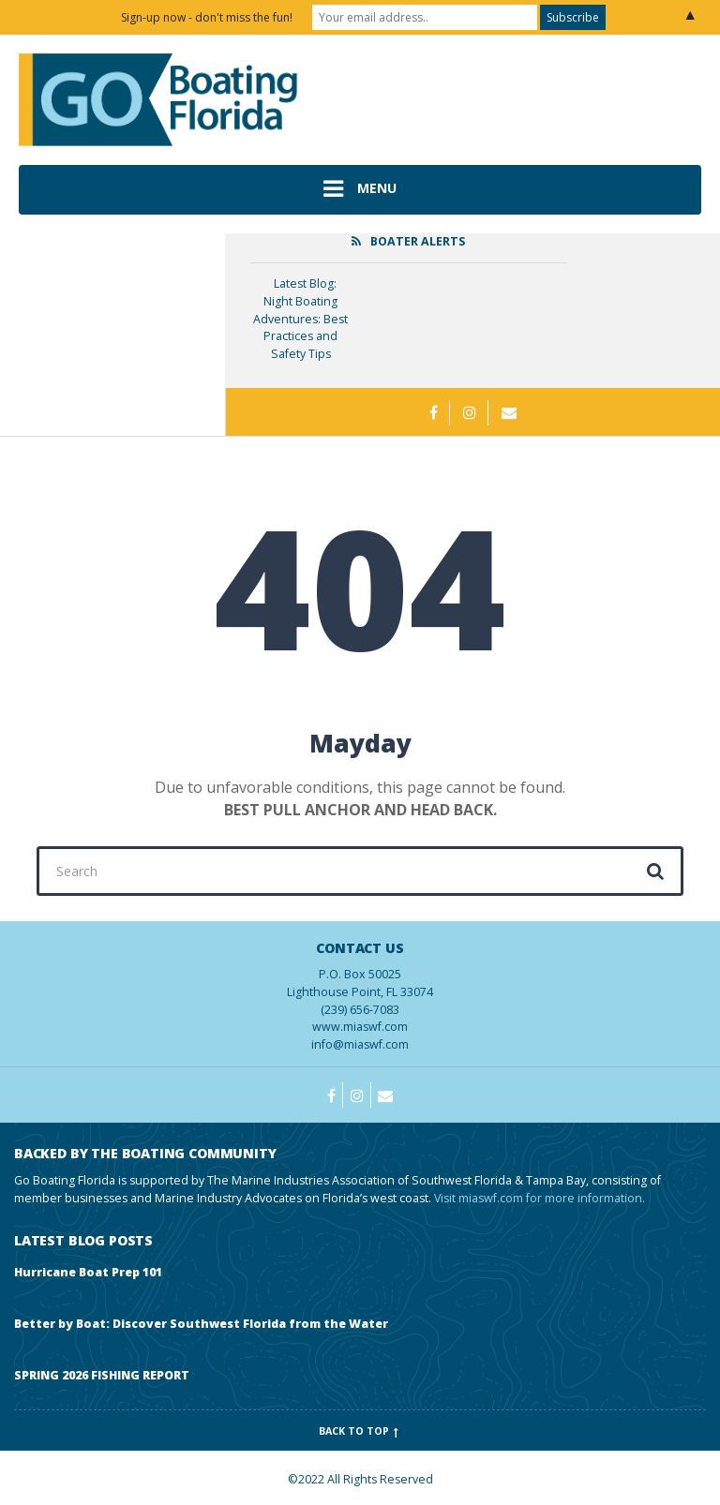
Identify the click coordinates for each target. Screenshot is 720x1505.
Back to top (360, 1431)
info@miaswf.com (360, 1044)
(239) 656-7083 (360, 979)
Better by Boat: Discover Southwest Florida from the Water (201, 1324)
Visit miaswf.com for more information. (539, 1198)
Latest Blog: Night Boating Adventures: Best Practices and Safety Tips (300, 319)
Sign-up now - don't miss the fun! (206, 17)
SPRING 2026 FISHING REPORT (101, 1375)
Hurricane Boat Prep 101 (88, 1272)
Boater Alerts (417, 241)
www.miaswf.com (360, 1027)
